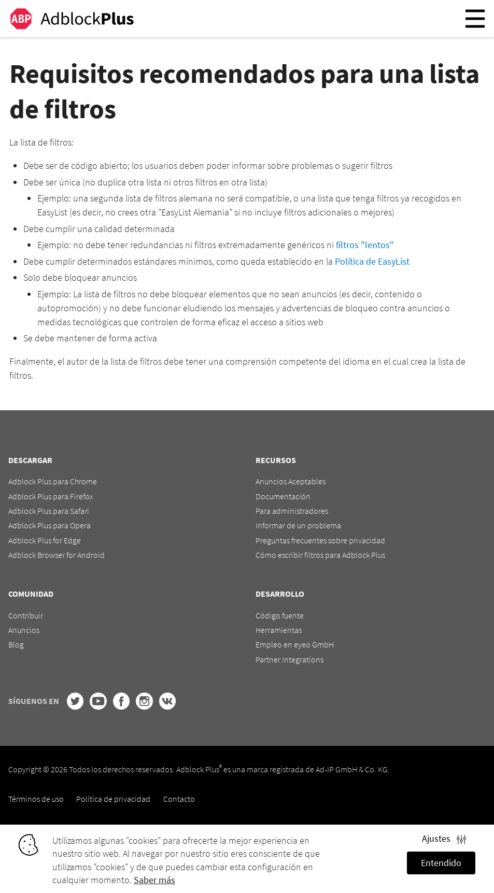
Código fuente (280, 615)
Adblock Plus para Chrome (52, 481)
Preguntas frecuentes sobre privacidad (320, 540)
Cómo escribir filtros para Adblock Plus (320, 555)
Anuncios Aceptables (291, 481)
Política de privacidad (113, 799)
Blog (16, 644)
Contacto (179, 799)
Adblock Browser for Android (56, 555)
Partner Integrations (289, 659)
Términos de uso (36, 799)
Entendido (441, 863)
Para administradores (292, 511)
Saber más (154, 880)
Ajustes (444, 838)
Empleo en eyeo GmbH (295, 644)
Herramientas (279, 630)
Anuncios (23, 630)
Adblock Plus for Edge (44, 540)
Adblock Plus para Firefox (50, 496)
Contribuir (25, 615)
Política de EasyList (372, 261)
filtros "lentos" (365, 245)
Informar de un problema (298, 525)
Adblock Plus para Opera (49, 525)
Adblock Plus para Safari (48, 511)
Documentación (283, 496)
